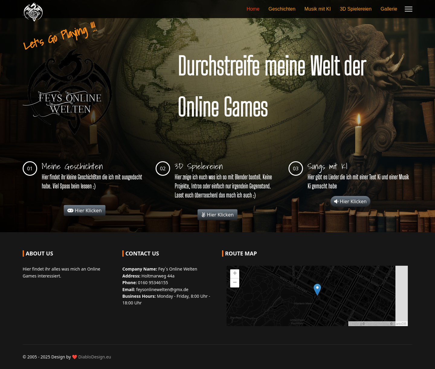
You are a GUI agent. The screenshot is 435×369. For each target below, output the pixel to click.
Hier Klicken (84, 210)
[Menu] (408, 9)
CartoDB (400, 324)
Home (252, 8)
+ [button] (235, 273)
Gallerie (389, 8)
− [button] (235, 282)
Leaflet (355, 324)
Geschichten (282, 8)
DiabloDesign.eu (94, 357)
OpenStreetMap (377, 324)
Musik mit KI (317, 8)
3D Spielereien (356, 8)
